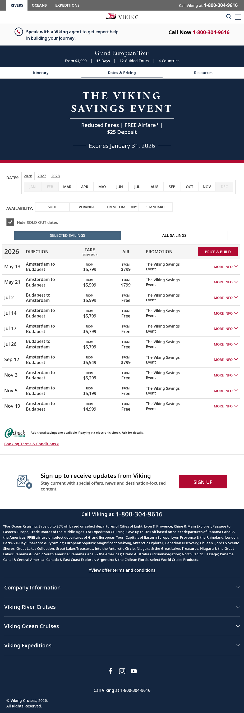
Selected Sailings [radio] (67, 235)
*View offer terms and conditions (122, 570)
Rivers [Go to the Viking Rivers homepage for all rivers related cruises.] (17, 5)
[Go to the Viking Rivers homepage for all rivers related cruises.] (122, 16)
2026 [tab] (28, 175)
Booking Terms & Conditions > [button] (31, 443)
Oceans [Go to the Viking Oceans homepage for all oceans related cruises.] (39, 5)
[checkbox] (67, 187)
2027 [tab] (42, 175)
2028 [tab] (55, 175)
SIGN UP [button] (203, 482)
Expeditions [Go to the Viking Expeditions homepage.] (67, 5)
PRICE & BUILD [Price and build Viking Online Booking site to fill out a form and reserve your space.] (218, 251)
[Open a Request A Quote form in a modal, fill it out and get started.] (122, 119)
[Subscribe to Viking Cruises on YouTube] (134, 671)
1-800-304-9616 (211, 32)
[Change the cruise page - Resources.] (203, 73)
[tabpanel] (122, 322)
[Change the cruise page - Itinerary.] (40, 73)
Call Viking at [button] (208, 5)
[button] (238, 17)
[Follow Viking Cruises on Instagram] (122, 671)
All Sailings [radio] (174, 235)
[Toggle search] (228, 16)
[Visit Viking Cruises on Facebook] (110, 671)
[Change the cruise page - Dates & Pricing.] (122, 73)
